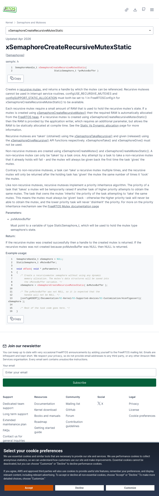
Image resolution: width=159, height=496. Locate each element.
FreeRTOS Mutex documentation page (73, 206)
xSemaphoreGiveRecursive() (30, 140)
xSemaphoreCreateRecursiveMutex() (61, 112)
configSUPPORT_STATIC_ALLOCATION (31, 98)
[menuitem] (127, 9)
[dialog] (79, 469)
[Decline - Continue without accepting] (79, 488)
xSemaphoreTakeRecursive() (93, 136)
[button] (143, 9)
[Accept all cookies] (28, 488)
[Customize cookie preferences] (130, 488)
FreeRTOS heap (28, 117)
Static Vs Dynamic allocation (99, 125)
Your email (9, 365)
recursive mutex (30, 89)
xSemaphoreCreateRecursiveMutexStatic (35, 30)
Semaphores (15, 55)
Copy (15, 78)
